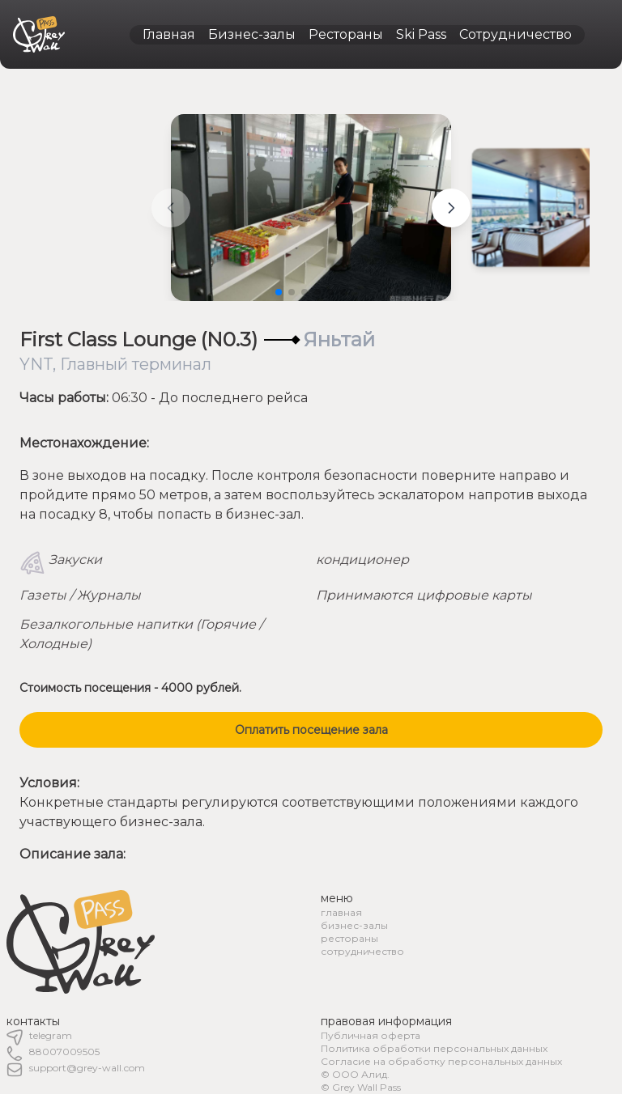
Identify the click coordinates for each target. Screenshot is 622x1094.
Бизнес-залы (252, 34)
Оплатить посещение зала (311, 730)
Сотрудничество (515, 34)
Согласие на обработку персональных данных (441, 1061)
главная (341, 912)
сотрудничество (362, 951)
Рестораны (346, 34)
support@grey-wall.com (87, 1068)
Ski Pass (421, 34)
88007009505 (64, 1051)
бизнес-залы (354, 925)
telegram (50, 1035)
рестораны (349, 938)
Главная (169, 34)
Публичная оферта (370, 1035)
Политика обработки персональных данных (434, 1048)
